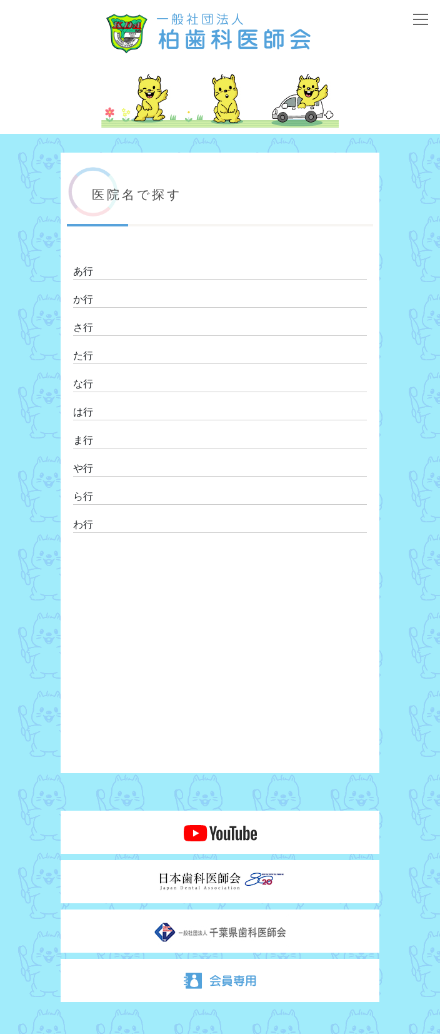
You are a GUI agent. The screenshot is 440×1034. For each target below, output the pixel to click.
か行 (83, 299)
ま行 (83, 440)
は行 (83, 412)
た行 (83, 356)
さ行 (83, 327)
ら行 (83, 496)
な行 (83, 384)
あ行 (83, 271)
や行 (83, 468)
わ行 (83, 524)
